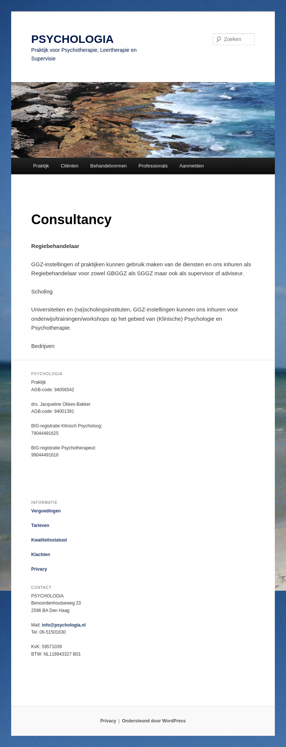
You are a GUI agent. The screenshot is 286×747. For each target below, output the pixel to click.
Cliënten (70, 166)
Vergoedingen (46, 511)
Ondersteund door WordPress (154, 721)
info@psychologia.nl (64, 625)
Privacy (39, 569)
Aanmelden (191, 166)
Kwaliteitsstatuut (49, 540)
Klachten (40, 554)
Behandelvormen (108, 166)
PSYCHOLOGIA (72, 39)
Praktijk (41, 166)
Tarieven (40, 525)
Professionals (153, 166)
